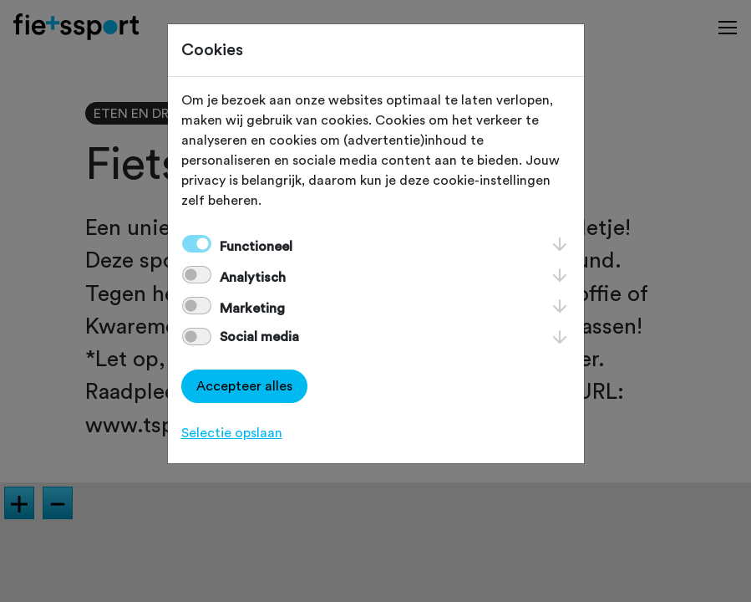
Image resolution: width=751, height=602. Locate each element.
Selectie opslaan (231, 433)
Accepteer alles (244, 386)
